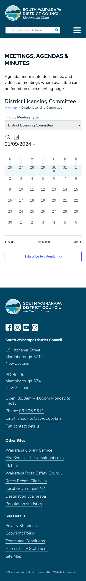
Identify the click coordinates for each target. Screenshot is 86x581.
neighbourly (35, 327)
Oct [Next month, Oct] (78, 242)
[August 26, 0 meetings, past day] (10, 170)
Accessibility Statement (27, 548)
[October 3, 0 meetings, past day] (43, 225)
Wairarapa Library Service (29, 450)
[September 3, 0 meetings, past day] (21, 181)
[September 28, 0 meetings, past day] (65, 214)
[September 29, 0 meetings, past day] (76, 214)
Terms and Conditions (25, 541)
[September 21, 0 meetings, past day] (65, 203)
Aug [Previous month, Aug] (9, 242)
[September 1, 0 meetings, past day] (76, 170)
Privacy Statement (22, 525)
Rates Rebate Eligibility (26, 481)
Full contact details (23, 426)
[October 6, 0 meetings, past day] (76, 225)
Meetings (11, 108)
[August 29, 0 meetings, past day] (43, 170)
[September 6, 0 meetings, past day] (54, 181)
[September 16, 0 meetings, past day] (10, 203)
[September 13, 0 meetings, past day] (54, 192)
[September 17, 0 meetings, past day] (21, 203)
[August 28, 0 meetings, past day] (32, 170)
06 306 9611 (31, 411)
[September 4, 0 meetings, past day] (32, 181)
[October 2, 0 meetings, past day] (32, 225)
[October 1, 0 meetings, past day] (21, 225)
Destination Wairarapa (26, 496)
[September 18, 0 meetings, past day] (32, 203)
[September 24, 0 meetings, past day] (21, 214)
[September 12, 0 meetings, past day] (43, 192)
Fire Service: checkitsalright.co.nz (35, 457)
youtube (26, 327)
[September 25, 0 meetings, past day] (32, 214)
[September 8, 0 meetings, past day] (76, 181)
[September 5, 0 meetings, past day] (43, 181)
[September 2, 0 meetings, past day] (10, 181)
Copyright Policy (20, 533)
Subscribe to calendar (40, 256)
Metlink (12, 465)
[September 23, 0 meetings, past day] (10, 214)
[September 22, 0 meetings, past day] (76, 203)
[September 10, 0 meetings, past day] (21, 192)
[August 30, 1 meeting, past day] (54, 170)
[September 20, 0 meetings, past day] (54, 203)
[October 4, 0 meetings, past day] (54, 225)
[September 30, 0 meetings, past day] (10, 225)
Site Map (13, 556)
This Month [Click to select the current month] (43, 242)
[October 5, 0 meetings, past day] (65, 225)
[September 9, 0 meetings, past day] (10, 192)
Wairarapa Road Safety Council (34, 473)
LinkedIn (43, 327)
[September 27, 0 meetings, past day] (54, 214)
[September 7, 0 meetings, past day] (65, 181)
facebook (9, 327)
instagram (17, 327)
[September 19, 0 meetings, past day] (43, 203)
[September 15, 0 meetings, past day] (76, 192)
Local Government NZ (25, 488)
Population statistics (24, 504)
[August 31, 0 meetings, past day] (65, 170)
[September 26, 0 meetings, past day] (43, 214)
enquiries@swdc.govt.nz (39, 418)
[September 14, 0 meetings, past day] (65, 192)
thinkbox (71, 572)
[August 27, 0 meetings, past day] (21, 170)
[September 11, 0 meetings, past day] (32, 192)
